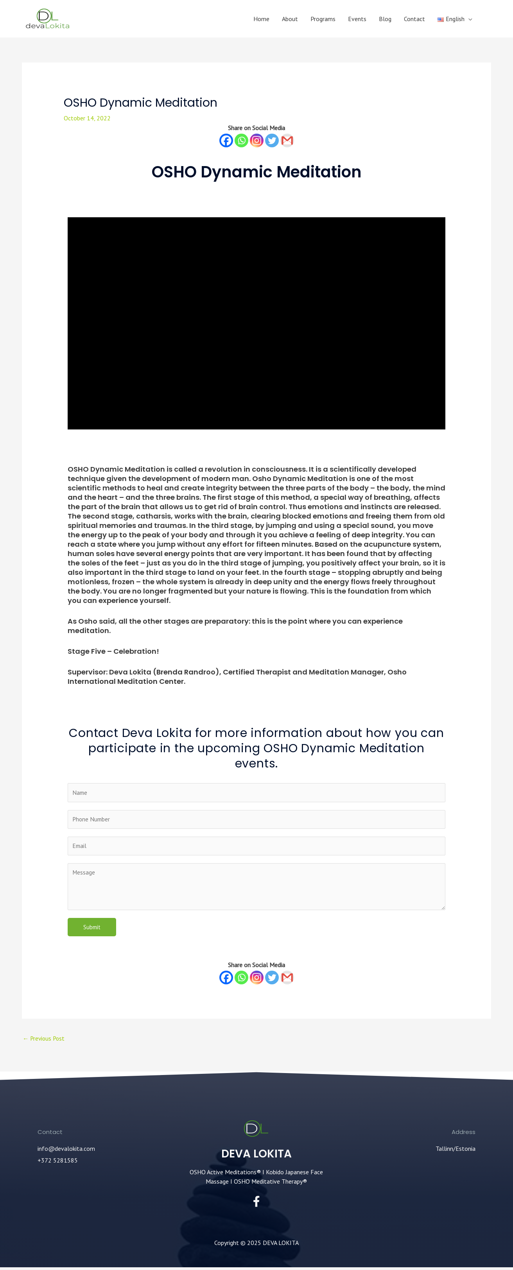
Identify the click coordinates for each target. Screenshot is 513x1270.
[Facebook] (226, 140)
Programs (322, 19)
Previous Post (45, 1041)
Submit (91, 929)
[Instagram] (257, 140)
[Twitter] (272, 140)
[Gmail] (287, 140)
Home (261, 19)
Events (357, 19)
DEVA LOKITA (256, 1156)
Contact (414, 19)
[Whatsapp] (241, 140)
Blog (385, 19)
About (290, 19)
